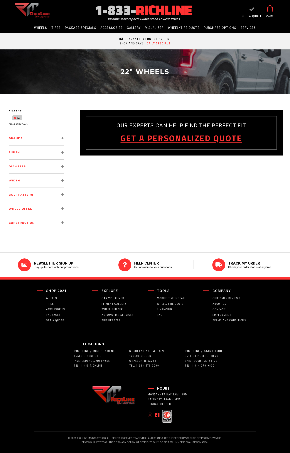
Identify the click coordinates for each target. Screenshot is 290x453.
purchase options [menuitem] (220, 27)
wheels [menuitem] (40, 27)
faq (159, 315)
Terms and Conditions (229, 320)
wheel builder (112, 309)
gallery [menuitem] (134, 27)
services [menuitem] (248, 27)
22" (17, 118)
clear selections (18, 124)
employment (222, 315)
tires (50, 303)
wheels (51, 298)
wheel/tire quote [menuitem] (184, 27)
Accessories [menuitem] (111, 27)
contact (219, 309)
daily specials (159, 43)
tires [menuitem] (56, 27)
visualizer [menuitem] (154, 27)
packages (53, 315)
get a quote (55, 320)
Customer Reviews (226, 298)
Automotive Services (118, 315)
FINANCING (164, 309)
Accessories (55, 309)
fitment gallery (114, 303)
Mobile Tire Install (171, 298)
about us (219, 303)
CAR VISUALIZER (113, 298)
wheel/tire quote (170, 303)
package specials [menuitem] (80, 27)
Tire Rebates (111, 320)
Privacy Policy (125, 442)
